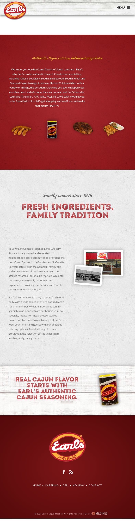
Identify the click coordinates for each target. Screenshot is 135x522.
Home (37, 485)
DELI (66, 485)
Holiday (79, 485)
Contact (95, 485)
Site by (96, 514)
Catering (52, 485)
